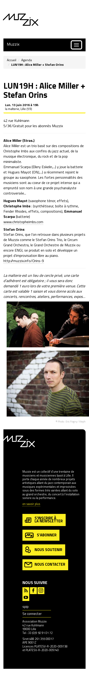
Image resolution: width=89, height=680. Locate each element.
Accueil (11, 60)
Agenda (26, 60)
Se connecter (32, 613)
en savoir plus (31, 504)
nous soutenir (43, 550)
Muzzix (13, 44)
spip (25, 606)
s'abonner (40, 535)
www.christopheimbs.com (23, 222)
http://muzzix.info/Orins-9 (23, 260)
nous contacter (44, 565)
